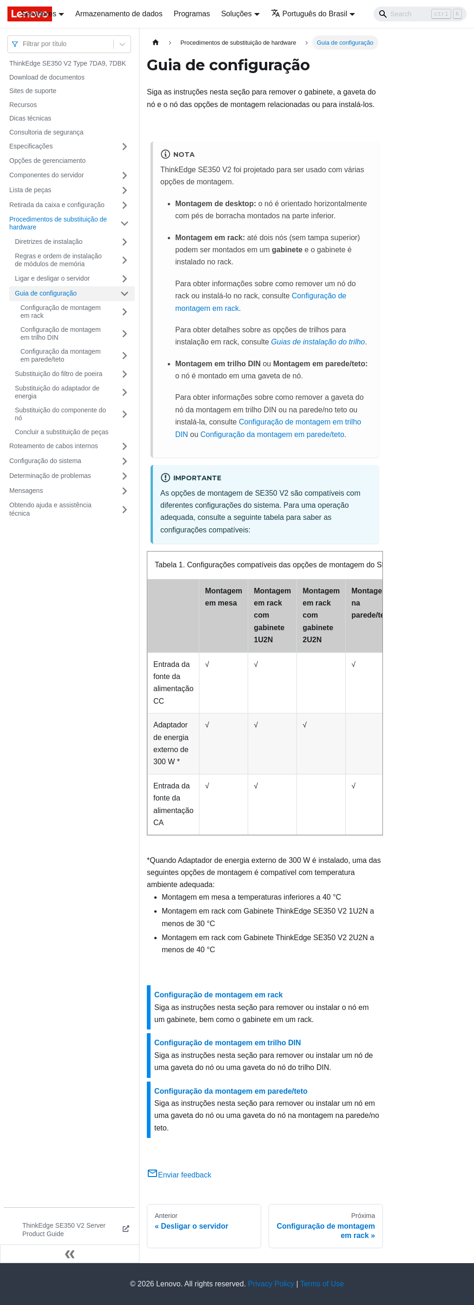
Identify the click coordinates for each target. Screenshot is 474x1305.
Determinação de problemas (50, 475)
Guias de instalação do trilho (318, 342)
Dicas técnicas (30, 118)
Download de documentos (47, 77)
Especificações (31, 146)
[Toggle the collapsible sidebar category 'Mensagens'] (124, 491)
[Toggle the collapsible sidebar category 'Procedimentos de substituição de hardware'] (124, 224)
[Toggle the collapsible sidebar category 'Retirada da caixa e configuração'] (124, 205)
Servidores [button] (38, 14)
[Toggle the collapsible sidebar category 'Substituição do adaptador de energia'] (124, 393)
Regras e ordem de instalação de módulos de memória (58, 260)
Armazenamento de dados (119, 14)
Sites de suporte (32, 90)
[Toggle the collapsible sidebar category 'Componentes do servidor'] (124, 175)
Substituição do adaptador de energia (57, 392)
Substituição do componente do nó (60, 414)
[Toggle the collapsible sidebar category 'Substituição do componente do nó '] (124, 414)
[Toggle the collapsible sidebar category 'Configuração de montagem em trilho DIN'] (124, 334)
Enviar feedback (179, 1175)
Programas (192, 14)
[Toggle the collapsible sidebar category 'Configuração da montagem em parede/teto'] (124, 356)
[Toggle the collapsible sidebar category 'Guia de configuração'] (124, 293)
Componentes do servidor (46, 175)
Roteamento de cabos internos (53, 446)
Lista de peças (30, 190)
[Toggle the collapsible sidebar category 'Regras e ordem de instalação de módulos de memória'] (124, 260)
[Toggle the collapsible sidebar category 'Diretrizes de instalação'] (124, 242)
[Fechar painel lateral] (69, 1253)
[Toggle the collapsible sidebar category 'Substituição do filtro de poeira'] (124, 374)
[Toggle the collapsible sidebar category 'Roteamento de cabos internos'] (124, 446)
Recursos (23, 104)
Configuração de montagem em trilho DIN (60, 334)
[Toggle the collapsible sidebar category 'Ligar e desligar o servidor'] (124, 278)
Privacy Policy (271, 1284)
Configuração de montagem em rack (60, 312)
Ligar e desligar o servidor (52, 278)
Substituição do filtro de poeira (58, 373)
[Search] (420, 14)
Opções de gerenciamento (47, 160)
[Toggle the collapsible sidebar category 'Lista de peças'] (124, 190)
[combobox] (24, 44)
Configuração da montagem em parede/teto (60, 355)
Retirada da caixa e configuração (57, 205)
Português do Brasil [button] (309, 14)
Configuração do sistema (45, 460)
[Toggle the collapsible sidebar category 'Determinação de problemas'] (124, 476)
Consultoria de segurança (46, 132)
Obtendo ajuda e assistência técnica (50, 509)
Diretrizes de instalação (49, 241)
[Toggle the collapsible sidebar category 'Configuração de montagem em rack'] (124, 312)
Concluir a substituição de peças (62, 432)
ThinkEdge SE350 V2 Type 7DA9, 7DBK (67, 63)
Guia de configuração (46, 293)
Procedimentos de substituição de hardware (58, 223)
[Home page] (156, 42)
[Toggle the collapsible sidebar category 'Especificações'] (124, 146)
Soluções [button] (236, 14)
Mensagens (26, 490)
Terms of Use (322, 1284)
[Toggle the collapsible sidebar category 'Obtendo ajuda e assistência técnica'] (124, 509)
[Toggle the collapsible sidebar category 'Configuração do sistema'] (124, 461)
